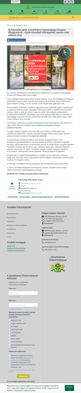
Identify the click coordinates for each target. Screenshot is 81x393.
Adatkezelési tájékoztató (17, 351)
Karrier (9, 237)
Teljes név (12, 288)
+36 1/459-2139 (26, 190)
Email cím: (12, 300)
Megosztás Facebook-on (16, 40)
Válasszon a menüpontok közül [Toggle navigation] (23, 17)
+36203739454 (25, 193)
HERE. (33, 381)
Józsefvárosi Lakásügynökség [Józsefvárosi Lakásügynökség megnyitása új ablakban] (16, 248)
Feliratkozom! (23, 376)
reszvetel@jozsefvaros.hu (29, 188)
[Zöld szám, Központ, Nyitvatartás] (15, 1)
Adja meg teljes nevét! (14, 297)
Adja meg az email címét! (15, 309)
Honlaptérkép (11, 229)
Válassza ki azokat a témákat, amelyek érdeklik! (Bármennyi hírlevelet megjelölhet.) (22, 314)
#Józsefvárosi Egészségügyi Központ (42, 197)
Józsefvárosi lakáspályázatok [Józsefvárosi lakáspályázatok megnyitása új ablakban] (16, 250)
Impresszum (11, 233)
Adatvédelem (11, 221)
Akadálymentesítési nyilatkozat (17, 225)
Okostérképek (11, 217)
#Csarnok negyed (25, 197)
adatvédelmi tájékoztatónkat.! (25, 390)
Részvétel (34, 12)
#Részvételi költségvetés (62, 197)
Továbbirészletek (12, 185)
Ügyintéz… (22, 12)
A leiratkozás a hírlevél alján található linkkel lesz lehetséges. (21, 371)
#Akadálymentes (13, 197)
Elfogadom (69, 388)
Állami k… (69, 12)
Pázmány (57, 12)
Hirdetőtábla (18, 25)
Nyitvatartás (48, 223)
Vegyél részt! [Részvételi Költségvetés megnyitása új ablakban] (11, 246)
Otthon (11, 12)
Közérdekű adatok (12, 214)
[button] (73, 17)
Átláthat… (46, 12)
